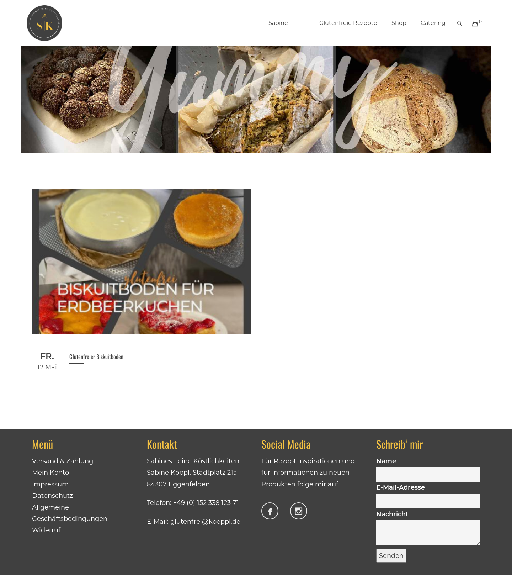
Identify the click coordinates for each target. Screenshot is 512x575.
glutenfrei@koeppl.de (205, 522)
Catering (433, 23)
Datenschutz (52, 496)
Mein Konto (50, 472)
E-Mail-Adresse (428, 494)
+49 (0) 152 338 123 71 (206, 503)
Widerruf (46, 530)
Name (428, 467)
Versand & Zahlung (62, 461)
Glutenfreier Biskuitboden (96, 356)
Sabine (278, 23)
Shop (398, 23)
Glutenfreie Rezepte (340, 23)
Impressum (50, 484)
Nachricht (428, 528)
